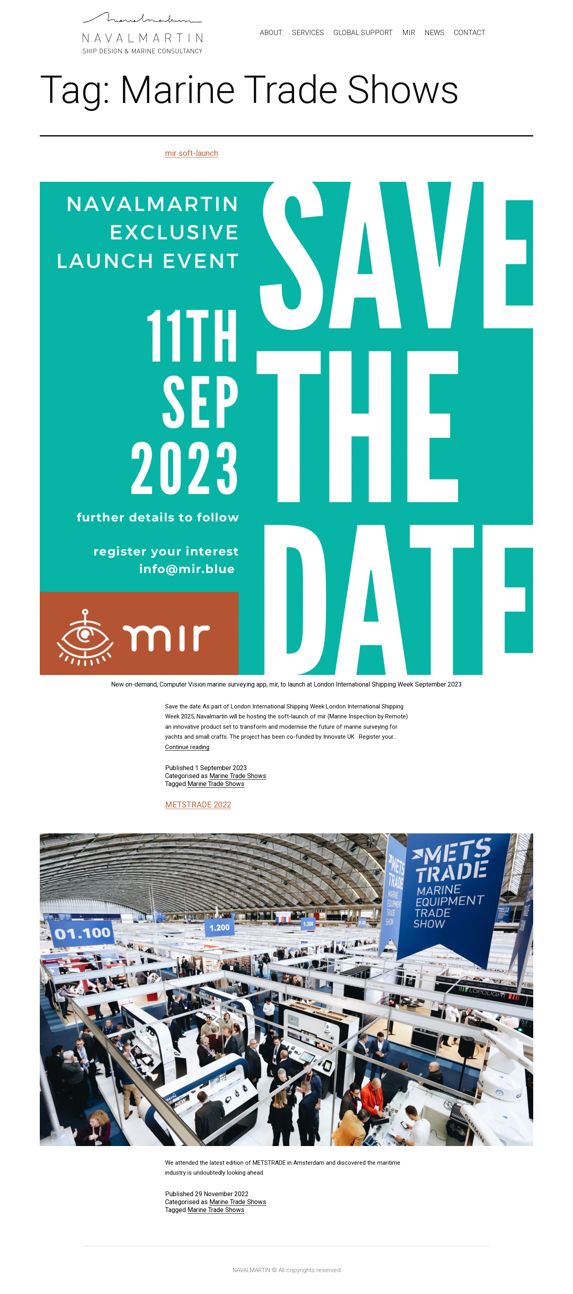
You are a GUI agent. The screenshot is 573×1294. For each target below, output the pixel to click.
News (434, 32)
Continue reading (187, 747)
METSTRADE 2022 (198, 804)
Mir (408, 32)
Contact (469, 32)
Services (308, 32)
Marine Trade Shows (237, 776)
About (271, 32)
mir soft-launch (191, 153)
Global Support (363, 32)
